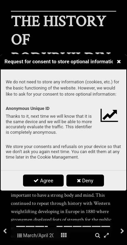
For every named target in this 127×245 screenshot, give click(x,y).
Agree (43, 181)
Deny (85, 181)
